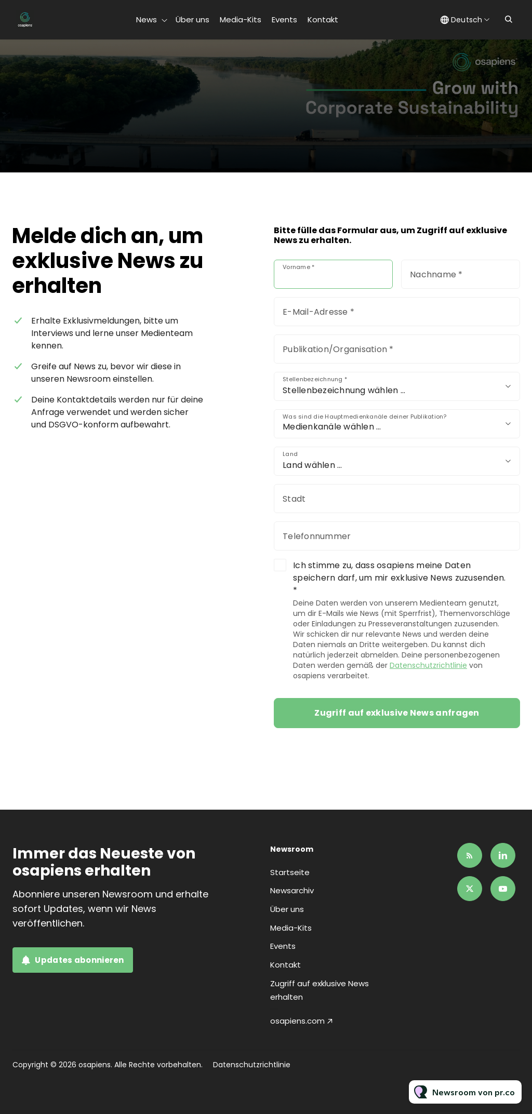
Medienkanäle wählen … (332, 427)
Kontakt (323, 19)
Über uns (192, 19)
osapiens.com (297, 1020)
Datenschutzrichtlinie (428, 665)
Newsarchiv (292, 890)
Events (284, 19)
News (146, 19)
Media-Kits (240, 19)
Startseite (290, 872)
